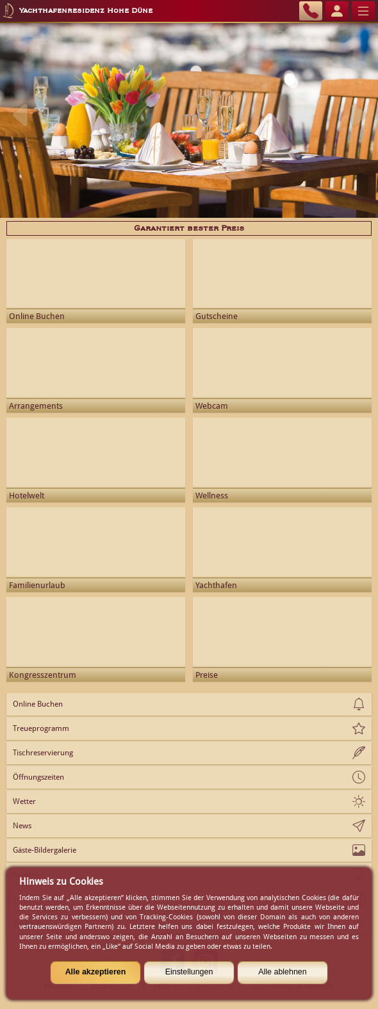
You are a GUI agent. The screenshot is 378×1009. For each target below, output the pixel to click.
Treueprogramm (41, 728)
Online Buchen (38, 704)
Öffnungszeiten (38, 777)
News (22, 825)
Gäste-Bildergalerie (44, 850)
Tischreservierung (43, 752)
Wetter (24, 801)
